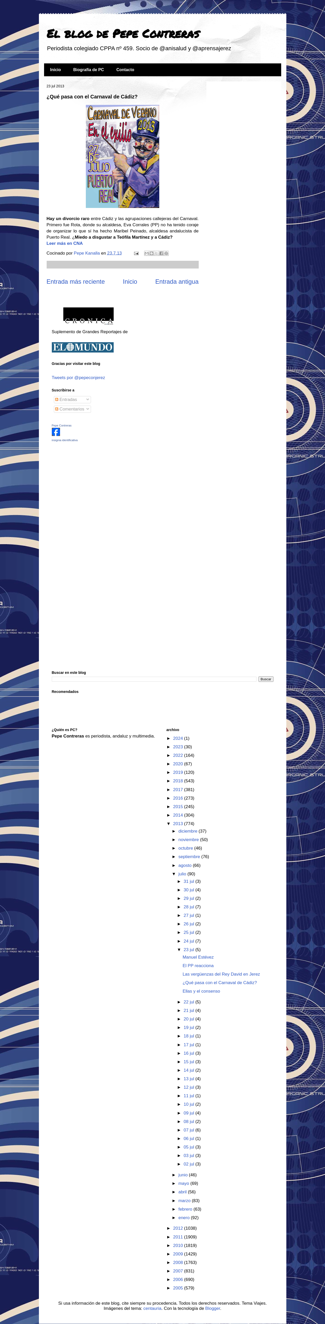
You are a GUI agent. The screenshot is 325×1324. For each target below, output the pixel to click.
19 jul (189, 1027)
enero (184, 1217)
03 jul (189, 1155)
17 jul (189, 1044)
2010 (178, 1245)
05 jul (189, 1147)
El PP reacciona (198, 965)
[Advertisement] (84, 482)
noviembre (189, 839)
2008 (178, 1262)
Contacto (125, 70)
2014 (178, 815)
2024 (178, 738)
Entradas (66, 399)
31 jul (189, 881)
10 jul (189, 1104)
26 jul (189, 923)
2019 (178, 772)
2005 (178, 1288)
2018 (178, 780)
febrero (186, 1209)
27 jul (189, 915)
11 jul (189, 1095)
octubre (186, 848)
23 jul (189, 949)
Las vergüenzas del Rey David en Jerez (221, 974)
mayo (184, 1183)
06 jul (189, 1138)
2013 (178, 823)
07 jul (189, 1130)
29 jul (189, 898)
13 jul (189, 1078)
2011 (178, 1237)
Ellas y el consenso (201, 991)
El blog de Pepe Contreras (123, 33)
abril (183, 1191)
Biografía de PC (88, 70)
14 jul (189, 1070)
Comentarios (69, 409)
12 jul (189, 1087)
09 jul (189, 1113)
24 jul (189, 941)
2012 (178, 1228)
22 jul (189, 1002)
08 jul (189, 1121)
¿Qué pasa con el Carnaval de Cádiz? (219, 982)
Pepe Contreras (62, 425)
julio (182, 874)
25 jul (189, 932)
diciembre (188, 831)
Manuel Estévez (198, 957)
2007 (178, 1271)
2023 (178, 746)
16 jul (189, 1053)
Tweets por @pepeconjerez (78, 377)
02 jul (189, 1164)
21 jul (189, 1010)
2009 (178, 1254)
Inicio (55, 70)
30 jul (189, 889)
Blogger (212, 1308)
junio (183, 1174)
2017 (178, 789)
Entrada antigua (176, 281)
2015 (178, 806)
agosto (185, 865)
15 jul (189, 1061)
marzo (185, 1200)
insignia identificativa (65, 440)
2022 (178, 755)
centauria (152, 1308)
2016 (178, 798)
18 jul (189, 1036)
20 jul (189, 1019)
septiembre (189, 856)
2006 (178, 1279)
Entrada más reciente (76, 281)
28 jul (189, 906)
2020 (178, 763)
